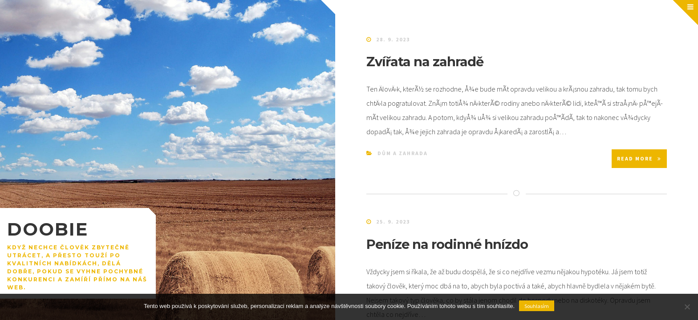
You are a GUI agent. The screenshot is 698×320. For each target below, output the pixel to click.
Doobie (47, 229)
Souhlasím (536, 306)
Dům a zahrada (402, 153)
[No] (686, 306)
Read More (639, 158)
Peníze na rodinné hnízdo (447, 244)
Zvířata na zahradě (424, 61)
